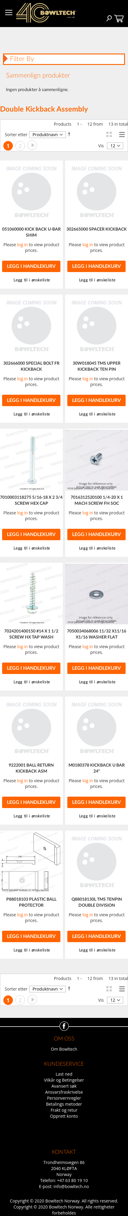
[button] (96, 280)
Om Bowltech (64, 1049)
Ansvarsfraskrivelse (64, 1092)
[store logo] (46, 13)
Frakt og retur (63, 1110)
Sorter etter (16, 134)
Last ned (64, 1074)
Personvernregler (64, 1098)
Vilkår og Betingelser (64, 1080)
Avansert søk (64, 1086)
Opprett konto (64, 1116)
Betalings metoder (64, 1104)
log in (22, 244)
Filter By (22, 59)
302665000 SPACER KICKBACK (96, 229)
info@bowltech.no (71, 1186)
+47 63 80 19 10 (72, 1180)
